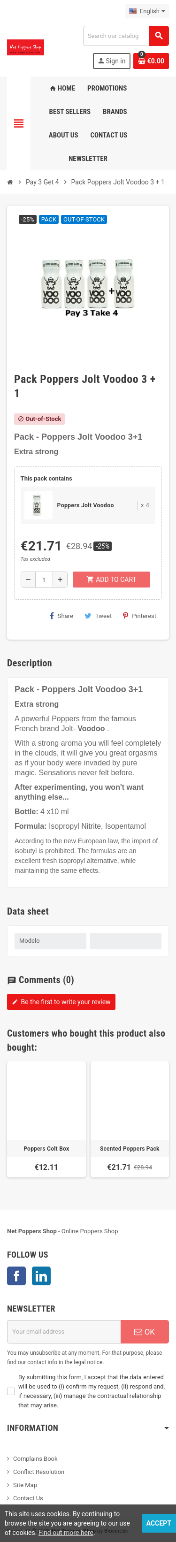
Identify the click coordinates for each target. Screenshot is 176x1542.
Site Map (25, 1485)
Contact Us (28, 1498)
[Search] (125, 36)
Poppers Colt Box (46, 1148)
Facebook (16, 1276)
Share (61, 615)
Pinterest (139, 615)
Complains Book (35, 1458)
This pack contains (46, 478)
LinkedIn (41, 1276)
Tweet (98, 615)
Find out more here (65, 1532)
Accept (158, 1523)
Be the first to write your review (61, 1002)
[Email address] (64, 1332)
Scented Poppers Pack (130, 1148)
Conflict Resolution (38, 1471)
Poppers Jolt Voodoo (85, 505)
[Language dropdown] (147, 11)
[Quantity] (44, 579)
